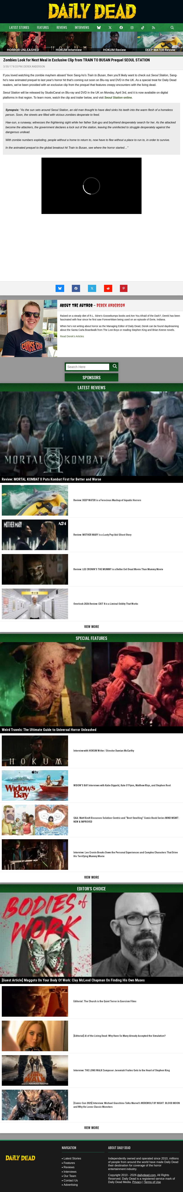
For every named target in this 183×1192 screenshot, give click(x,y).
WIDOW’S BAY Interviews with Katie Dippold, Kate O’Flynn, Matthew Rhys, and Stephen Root (122, 785)
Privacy (137, 1182)
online (118, 97)
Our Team (70, 1176)
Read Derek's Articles (72, 336)
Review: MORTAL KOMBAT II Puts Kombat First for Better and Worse (51, 479)
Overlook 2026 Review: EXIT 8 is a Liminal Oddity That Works (105, 603)
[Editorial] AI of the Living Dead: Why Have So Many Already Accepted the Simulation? (119, 1035)
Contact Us (71, 1180)
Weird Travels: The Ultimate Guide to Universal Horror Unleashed (49, 730)
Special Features (91, 638)
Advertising (71, 1184)
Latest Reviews (91, 387)
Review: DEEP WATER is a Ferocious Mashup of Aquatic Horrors (107, 500)
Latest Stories (19, 27)
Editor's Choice (91, 888)
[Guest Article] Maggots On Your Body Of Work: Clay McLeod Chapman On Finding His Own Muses (73, 980)
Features (43, 27)
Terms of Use (152, 1182)
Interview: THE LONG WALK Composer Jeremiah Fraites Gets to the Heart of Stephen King (121, 1070)
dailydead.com (146, 1175)
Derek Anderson (34, 66)
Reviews (62, 27)
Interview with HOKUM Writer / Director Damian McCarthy (103, 750)
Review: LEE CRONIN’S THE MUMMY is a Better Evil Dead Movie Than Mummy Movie (118, 569)
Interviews (82, 27)
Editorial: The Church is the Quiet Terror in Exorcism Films (104, 1001)
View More (91, 626)
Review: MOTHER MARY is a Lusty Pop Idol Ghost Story (102, 534)
